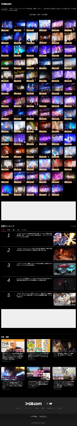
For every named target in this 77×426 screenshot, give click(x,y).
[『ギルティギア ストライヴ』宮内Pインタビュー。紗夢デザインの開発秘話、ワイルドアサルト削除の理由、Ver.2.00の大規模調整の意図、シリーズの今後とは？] (64, 299)
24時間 (8, 230)
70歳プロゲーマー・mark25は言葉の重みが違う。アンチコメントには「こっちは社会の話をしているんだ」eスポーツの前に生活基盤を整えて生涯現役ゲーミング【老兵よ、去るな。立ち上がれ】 (12, 356)
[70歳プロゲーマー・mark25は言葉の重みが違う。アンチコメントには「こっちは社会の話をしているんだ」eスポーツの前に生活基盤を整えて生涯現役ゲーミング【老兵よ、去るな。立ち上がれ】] (13, 345)
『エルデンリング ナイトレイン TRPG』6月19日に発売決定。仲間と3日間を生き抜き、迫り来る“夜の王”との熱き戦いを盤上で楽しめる (34, 249)
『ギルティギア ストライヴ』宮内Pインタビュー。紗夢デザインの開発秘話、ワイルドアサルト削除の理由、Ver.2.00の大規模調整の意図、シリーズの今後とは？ (34, 295)
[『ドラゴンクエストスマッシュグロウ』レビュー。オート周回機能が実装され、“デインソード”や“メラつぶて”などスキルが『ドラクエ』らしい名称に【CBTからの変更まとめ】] (13, 373)
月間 (18, 230)
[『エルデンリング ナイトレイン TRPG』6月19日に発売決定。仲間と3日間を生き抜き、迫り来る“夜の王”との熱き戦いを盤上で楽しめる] (64, 254)
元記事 (4, 9)
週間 (14, 230)
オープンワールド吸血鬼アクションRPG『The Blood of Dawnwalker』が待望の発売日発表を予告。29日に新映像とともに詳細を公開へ (34, 279)
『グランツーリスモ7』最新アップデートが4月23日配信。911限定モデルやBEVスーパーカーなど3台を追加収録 (34, 264)
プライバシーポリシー (28, 408)
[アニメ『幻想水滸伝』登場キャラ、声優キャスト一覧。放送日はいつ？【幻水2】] (64, 345)
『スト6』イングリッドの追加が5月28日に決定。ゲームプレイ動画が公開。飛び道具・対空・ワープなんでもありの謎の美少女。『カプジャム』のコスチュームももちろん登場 (35, 235)
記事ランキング (7, 226)
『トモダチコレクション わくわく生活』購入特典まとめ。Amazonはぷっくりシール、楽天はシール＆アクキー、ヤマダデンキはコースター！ (38, 356)
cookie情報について (51, 408)
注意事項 (43, 408)
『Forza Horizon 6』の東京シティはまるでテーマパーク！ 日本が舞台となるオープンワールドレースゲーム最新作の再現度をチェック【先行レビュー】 (38, 383)
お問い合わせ (18, 408)
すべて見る (73, 226)
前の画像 (33, 14)
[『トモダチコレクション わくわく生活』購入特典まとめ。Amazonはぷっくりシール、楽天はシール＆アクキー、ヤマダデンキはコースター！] (38, 345)
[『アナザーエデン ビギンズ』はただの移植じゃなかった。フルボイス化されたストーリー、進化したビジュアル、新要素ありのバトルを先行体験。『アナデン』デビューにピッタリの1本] (64, 373)
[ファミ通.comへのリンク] (6, 4)
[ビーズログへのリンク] (44, 416)
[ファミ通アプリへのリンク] (34, 416)
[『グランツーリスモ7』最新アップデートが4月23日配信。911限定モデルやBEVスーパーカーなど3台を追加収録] (64, 269)
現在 (3, 230)
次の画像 (44, 14)
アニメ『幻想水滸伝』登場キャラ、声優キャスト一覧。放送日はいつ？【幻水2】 (64, 354)
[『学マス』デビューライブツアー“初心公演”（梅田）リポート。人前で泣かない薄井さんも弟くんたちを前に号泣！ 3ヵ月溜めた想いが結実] (7, 25)
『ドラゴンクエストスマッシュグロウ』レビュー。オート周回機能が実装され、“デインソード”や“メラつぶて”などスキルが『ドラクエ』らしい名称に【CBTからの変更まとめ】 (12, 384)
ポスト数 (24, 230)
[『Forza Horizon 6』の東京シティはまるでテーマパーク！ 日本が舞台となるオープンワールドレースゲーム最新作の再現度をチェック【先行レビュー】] (38, 373)
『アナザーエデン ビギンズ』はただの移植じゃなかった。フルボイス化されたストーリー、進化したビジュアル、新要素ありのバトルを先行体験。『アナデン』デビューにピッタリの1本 (64, 384)
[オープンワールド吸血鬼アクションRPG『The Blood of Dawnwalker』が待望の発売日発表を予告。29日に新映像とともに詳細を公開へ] (64, 284)
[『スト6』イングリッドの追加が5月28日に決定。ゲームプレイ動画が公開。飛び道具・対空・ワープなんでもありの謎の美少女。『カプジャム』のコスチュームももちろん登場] (64, 239)
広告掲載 (59, 408)
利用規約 (37, 408)
